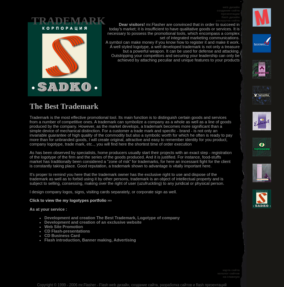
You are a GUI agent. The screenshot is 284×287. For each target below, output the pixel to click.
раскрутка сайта (228, 20)
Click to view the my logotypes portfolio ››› (71, 200)
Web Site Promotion (63, 226)
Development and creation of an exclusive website (93, 222)
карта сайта (231, 270)
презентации (230, 14)
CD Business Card (62, 235)
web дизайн (231, 7)
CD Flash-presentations (67, 231)
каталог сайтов (228, 273)
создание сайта (228, 10)
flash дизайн (231, 17)
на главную (231, 276)
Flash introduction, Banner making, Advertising (90, 240)
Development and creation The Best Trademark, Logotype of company (112, 218)
